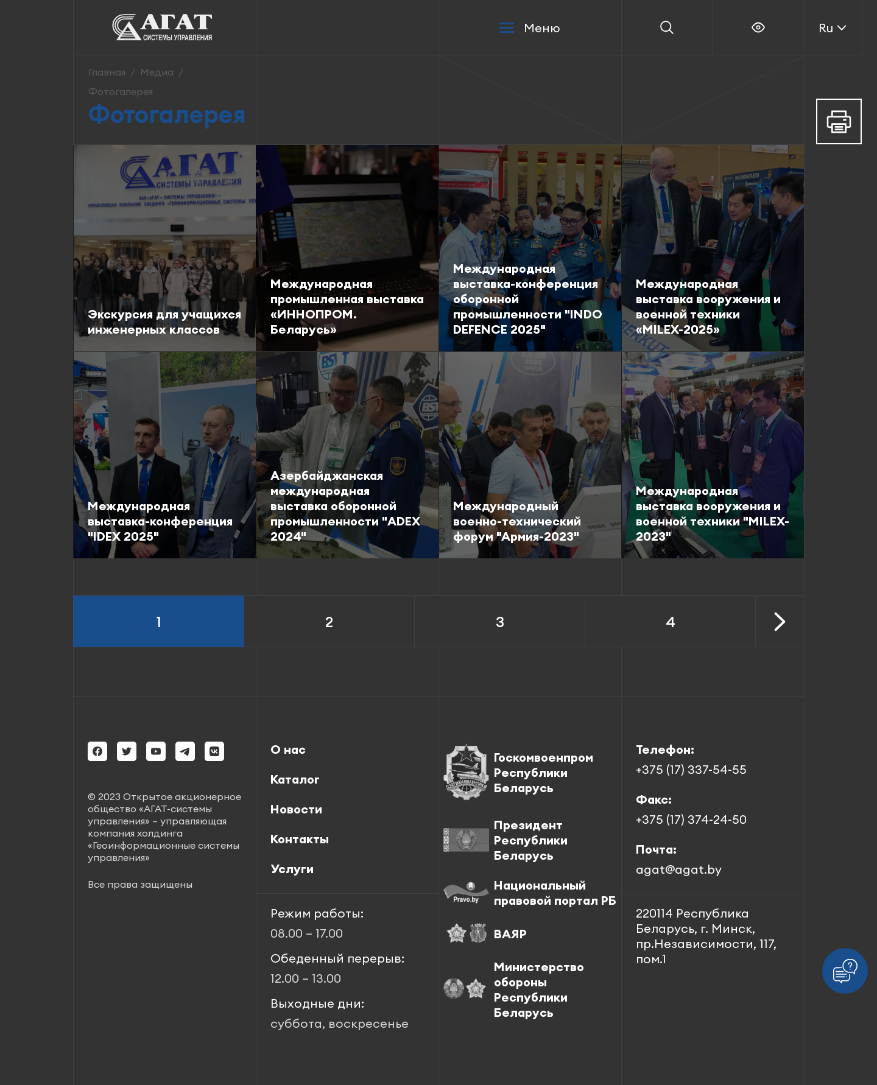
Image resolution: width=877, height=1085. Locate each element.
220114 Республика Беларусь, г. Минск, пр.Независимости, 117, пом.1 (706, 935)
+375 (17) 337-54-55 (691, 769)
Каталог (295, 779)
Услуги (292, 868)
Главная (106, 72)
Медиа (157, 72)
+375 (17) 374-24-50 (691, 819)
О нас (288, 749)
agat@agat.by (679, 869)
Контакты (299, 838)
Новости (296, 808)
